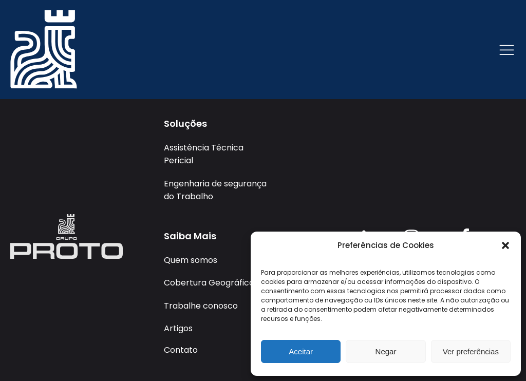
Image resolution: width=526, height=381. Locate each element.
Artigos (178, 328)
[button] (505, 245)
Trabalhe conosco (201, 306)
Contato (181, 350)
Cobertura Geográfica (209, 283)
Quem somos (190, 260)
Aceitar (301, 351)
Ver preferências (471, 351)
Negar (386, 351)
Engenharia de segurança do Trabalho (215, 190)
